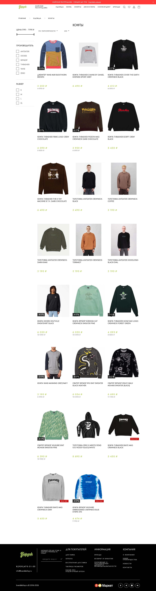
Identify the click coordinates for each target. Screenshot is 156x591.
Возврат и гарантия (103, 558)
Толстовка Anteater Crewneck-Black (87, 200)
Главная (22, 18)
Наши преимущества (130, 559)
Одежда (37, 18)
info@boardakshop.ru (24, 571)
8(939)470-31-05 (26, 566)
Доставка (70, 554)
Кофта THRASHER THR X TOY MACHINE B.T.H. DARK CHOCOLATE (52, 200)
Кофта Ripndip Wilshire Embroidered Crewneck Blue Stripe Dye (86, 509)
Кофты (51, 18)
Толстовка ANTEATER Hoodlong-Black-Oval (123, 261)
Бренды (116, 7)
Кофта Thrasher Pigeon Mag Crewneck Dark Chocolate (86, 138)
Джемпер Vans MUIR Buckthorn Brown (52, 76)
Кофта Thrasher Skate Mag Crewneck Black (120, 446)
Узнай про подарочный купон (75, 571)
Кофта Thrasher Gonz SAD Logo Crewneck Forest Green (123, 322)
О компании (129, 554)
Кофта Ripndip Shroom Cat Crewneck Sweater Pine (85, 322)
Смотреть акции (94, 2)
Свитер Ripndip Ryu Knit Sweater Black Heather (88, 384)
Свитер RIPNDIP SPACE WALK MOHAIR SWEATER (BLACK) (120, 384)
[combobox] (48, 31)
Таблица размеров (74, 566)
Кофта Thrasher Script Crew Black (121, 138)
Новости (127, 563)
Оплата (69, 558)
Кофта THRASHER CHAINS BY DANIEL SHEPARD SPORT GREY (88, 76)
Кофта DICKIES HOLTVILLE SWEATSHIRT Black (48, 322)
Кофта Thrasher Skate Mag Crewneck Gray (50, 508)
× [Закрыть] (153, 2)
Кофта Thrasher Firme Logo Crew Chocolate (53, 138)
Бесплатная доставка (76, 562)
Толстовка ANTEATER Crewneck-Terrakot (87, 261)
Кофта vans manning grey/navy (52, 383)
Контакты (127, 567)
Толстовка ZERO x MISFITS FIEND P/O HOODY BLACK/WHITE (87, 446)
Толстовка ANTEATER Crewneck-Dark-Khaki (52, 261)
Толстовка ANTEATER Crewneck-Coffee (123, 200)
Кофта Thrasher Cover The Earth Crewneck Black (123, 76)
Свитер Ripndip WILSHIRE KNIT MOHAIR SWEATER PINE (50, 446)
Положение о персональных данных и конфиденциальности (105, 564)
